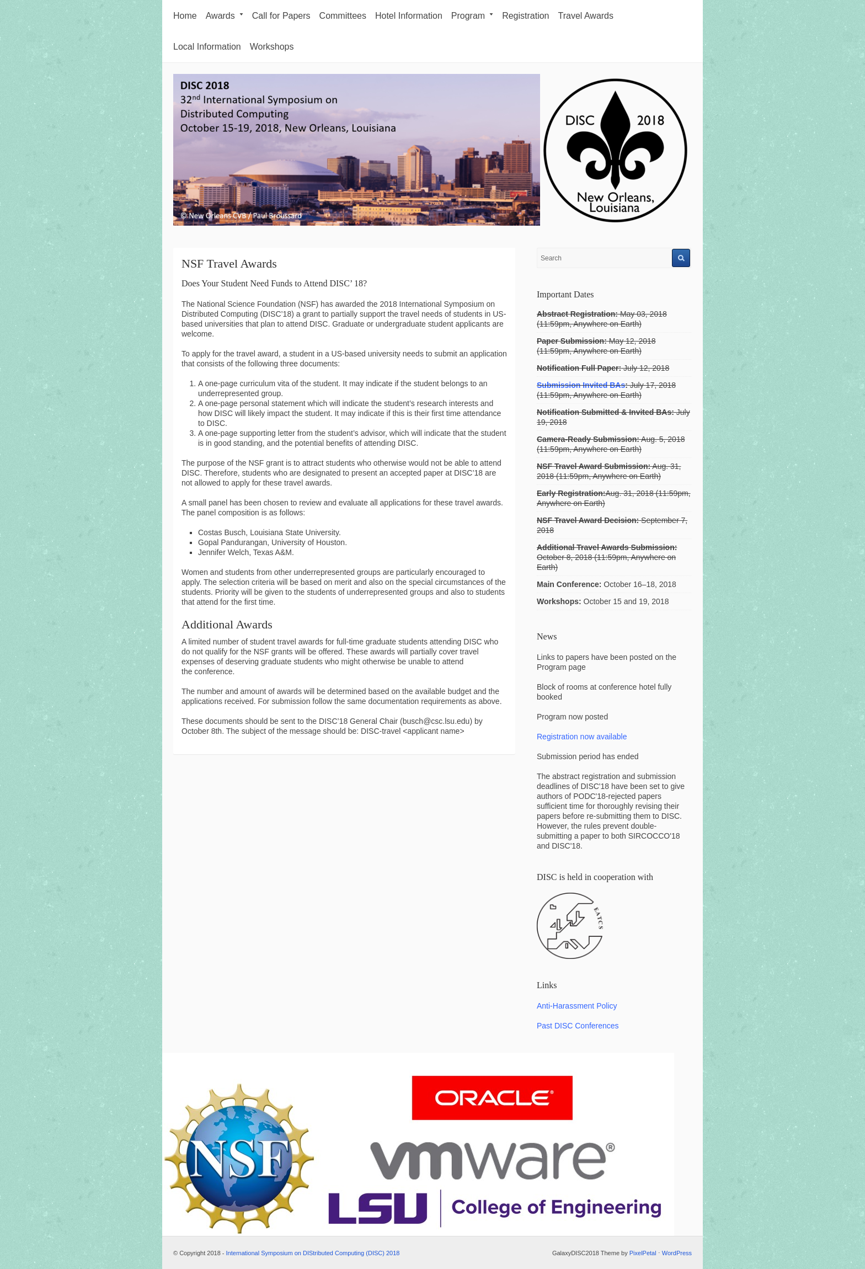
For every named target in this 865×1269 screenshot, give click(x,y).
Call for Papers (281, 15)
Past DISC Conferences (578, 1025)
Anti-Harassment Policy (577, 1005)
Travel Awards (585, 15)
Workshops (272, 46)
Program (472, 15)
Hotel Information (408, 15)
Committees (342, 15)
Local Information (207, 46)
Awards (224, 15)
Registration (525, 15)
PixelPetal (642, 1253)
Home (185, 15)
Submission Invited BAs (581, 385)
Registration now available (582, 736)
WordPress (677, 1253)
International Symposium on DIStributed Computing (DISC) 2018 (313, 1253)
